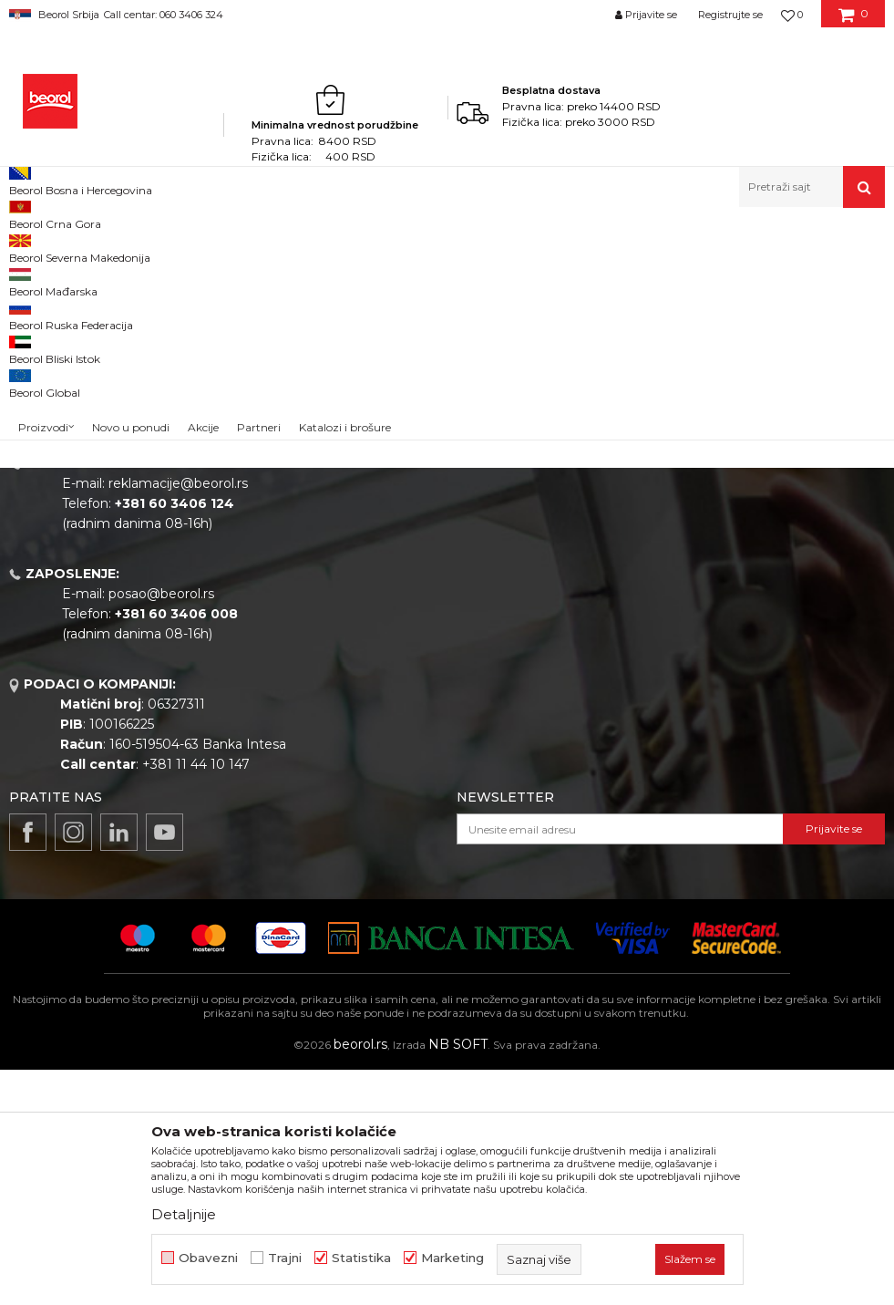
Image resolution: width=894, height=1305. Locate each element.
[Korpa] (853, 21)
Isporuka (669, 628)
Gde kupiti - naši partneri (459, 628)
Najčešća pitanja (693, 679)
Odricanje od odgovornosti (726, 552)
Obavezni (208, 1258)
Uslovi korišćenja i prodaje (723, 526)
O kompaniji (419, 526)
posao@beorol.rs (161, 829)
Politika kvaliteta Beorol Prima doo (491, 552)
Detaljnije (183, 1214)
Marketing (452, 1258)
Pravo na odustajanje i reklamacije (749, 654)
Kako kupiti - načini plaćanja (729, 603)
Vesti (397, 577)
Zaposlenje (416, 603)
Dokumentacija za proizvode (473, 679)
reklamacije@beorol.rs (178, 718)
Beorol (26, 247)
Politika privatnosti (700, 577)
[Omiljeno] (792, 14)
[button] (812, 187)
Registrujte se (730, 14)
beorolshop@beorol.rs (177, 608)
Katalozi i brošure (436, 654)
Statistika (361, 1258)
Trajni (285, 1258)
